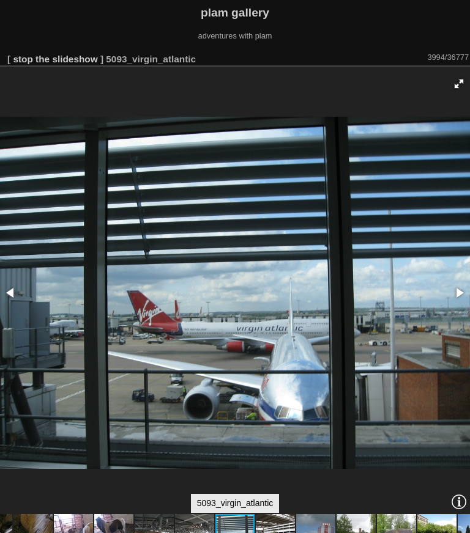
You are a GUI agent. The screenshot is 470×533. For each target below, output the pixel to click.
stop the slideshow (55, 59)
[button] (459, 84)
